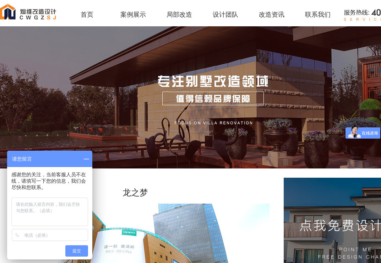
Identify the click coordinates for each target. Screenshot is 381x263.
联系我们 (318, 14)
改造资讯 (271, 14)
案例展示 (133, 14)
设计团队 (225, 14)
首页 (87, 14)
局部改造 (179, 14)
